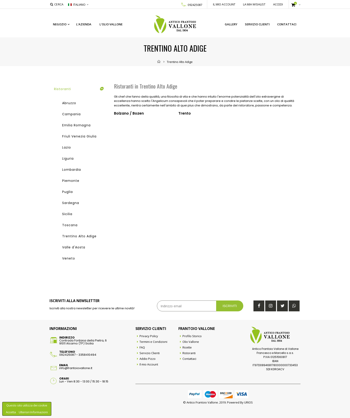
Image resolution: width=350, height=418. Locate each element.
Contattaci (286, 24)
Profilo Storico (192, 336)
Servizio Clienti (257, 24)
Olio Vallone (190, 342)
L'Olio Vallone (111, 24)
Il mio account (224, 4)
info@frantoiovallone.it (75, 368)
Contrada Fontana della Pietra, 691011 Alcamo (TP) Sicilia (83, 342)
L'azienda (83, 24)
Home (159, 61)
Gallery (231, 24)
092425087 (195, 5)
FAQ (142, 347)
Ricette (187, 347)
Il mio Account (149, 364)
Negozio (59, 24)
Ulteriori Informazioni (33, 412)
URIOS (248, 402)
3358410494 (87, 355)
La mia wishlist (254, 4)
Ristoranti (189, 353)
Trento (184, 113)
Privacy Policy (149, 336)
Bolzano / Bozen (129, 113)
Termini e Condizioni (153, 342)
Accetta (11, 412)
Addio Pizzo (148, 359)
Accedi (278, 4)
